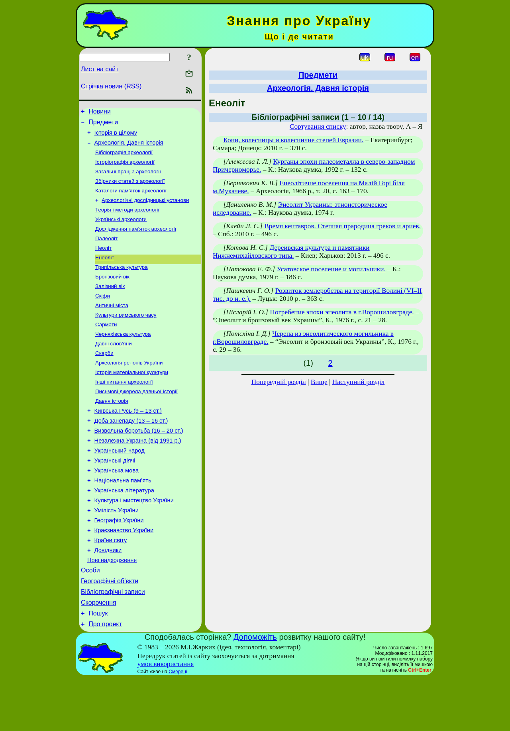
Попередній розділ (278, 382)
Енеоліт (104, 272)
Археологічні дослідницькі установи (145, 210)
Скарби (104, 375)
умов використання (165, 716)
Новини (99, 112)
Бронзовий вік (112, 293)
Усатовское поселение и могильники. (331, 269)
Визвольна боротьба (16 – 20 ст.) (138, 460)
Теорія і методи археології (127, 220)
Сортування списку (318, 126)
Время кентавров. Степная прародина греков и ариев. (342, 226)
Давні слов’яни (113, 365)
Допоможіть (255, 689)
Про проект (105, 676)
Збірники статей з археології (130, 189)
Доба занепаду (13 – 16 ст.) (131, 449)
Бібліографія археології (124, 158)
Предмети (103, 124)
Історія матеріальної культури (131, 396)
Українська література (124, 527)
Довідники (108, 594)
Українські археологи (121, 230)
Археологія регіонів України (129, 386)
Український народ (119, 483)
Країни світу (110, 583)
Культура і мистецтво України (134, 538)
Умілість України (116, 550)
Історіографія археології (125, 168)
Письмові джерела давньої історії (136, 417)
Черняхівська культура (123, 355)
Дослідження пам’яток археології (135, 241)
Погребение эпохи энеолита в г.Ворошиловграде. (342, 312)
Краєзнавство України (124, 572)
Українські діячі (114, 494)
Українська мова (116, 505)
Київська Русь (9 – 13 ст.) (128, 438)
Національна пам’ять (122, 516)
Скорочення (98, 652)
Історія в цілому (115, 136)
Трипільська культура (121, 282)
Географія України (119, 561)
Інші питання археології (124, 407)
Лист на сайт (100, 69)
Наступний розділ (358, 382)
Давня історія (111, 427)
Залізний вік (110, 303)
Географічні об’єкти (109, 628)
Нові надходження (112, 605)
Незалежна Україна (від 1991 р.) (137, 471)
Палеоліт (106, 251)
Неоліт (103, 262)
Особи (90, 616)
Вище (319, 382)
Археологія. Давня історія (128, 147)
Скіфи (102, 313)
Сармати (106, 344)
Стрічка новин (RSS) (111, 86)
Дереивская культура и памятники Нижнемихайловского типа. (291, 251)
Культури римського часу (126, 334)
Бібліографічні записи (113, 640)
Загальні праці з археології (128, 179)
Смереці (178, 724)
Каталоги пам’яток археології (131, 199)
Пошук (98, 664)
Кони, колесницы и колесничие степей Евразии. (293, 140)
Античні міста (111, 324)
